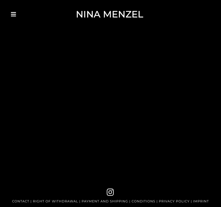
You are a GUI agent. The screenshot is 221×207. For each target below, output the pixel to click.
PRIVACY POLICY (174, 201)
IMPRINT (201, 201)
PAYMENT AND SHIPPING (105, 201)
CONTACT (20, 201)
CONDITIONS (143, 201)
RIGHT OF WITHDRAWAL (55, 201)
